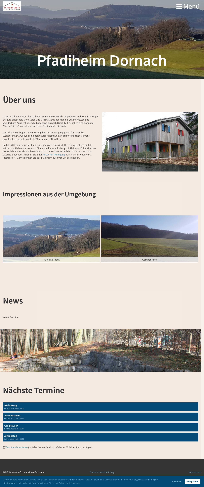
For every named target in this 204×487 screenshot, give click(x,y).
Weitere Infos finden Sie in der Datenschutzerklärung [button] (54, 483)
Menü (188, 6)
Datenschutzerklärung (102, 472)
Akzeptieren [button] (192, 481)
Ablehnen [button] (176, 481)
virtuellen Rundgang (54, 154)
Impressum (195, 472)
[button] (100, 406)
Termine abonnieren (16, 447)
